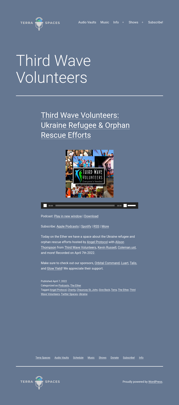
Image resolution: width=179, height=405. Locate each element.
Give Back (104, 289)
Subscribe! (155, 22)
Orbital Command (107, 263)
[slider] (85, 205)
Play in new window (68, 216)
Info (116, 22)
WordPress (155, 381)
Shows (133, 22)
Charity (72, 289)
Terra (114, 289)
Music (104, 22)
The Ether (75, 285)
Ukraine (83, 294)
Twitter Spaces (69, 294)
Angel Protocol (97, 242)
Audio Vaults (87, 22)
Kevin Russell (107, 247)
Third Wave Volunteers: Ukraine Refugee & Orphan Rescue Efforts (85, 125)
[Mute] (125, 205)
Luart (124, 263)
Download (91, 216)
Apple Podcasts (68, 226)
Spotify (86, 226)
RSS (96, 226)
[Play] (45, 205)
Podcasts (63, 285)
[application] (89, 205)
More (105, 226)
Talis (133, 263)
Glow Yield (54, 268)
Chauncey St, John (87, 289)
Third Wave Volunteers (80, 247)
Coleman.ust (127, 247)
